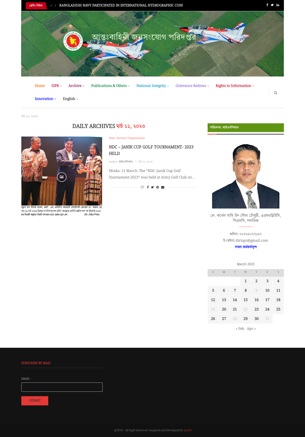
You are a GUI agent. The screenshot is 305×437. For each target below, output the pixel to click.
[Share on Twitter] (152, 187)
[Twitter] (272, 6)
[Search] (275, 92)
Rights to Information (233, 86)
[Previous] (51, 5)
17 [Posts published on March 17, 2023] (267, 300)
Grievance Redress (191, 86)
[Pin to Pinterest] (157, 187)
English (69, 99)
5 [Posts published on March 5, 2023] (213, 291)
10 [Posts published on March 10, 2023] (267, 291)
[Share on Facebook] (148, 187)
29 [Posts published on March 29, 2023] (246, 319)
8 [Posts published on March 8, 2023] (246, 291)
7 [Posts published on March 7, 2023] (235, 291)
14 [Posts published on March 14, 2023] (235, 300)
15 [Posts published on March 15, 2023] (246, 300)
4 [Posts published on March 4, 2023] (278, 281)
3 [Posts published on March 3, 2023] (267, 281)
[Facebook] (267, 6)
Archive (74, 86)
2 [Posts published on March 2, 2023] (256, 281)
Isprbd (187, 430)
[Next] (55, 5)
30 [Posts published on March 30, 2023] (257, 319)
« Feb (240, 329)
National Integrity (151, 86)
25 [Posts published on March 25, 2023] (278, 309)
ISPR (55, 86)
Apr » (251, 329)
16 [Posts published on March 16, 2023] (257, 300)
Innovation (44, 99)
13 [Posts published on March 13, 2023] (224, 300)
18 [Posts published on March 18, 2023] (278, 300)
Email (26, 379)
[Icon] (61, 177)
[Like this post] (142, 187)
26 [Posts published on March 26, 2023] (213, 319)
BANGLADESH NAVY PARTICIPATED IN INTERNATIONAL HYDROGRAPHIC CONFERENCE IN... (131, 6)
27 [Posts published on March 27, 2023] (224, 319)
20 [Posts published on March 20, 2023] (224, 309)
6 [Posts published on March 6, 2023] (224, 291)
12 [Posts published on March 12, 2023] (213, 300)
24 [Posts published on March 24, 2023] (267, 309)
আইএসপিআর (126, 162)
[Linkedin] (277, 6)
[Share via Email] (162, 187)
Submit (35, 400)
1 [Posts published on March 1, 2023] (246, 281)
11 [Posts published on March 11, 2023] (278, 291)
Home (40, 86)
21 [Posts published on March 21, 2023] (235, 309)
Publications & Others (109, 86)
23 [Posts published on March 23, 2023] (257, 309)
